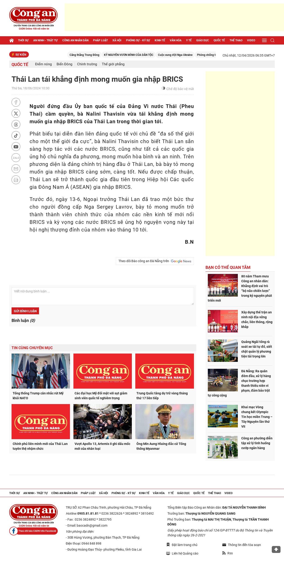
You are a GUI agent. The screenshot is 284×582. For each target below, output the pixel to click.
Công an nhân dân (75, 40)
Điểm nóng (43, 64)
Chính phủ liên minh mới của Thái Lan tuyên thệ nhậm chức (40, 446)
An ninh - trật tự (45, 40)
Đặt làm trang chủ (181, 545)
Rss (227, 553)
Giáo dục (202, 40)
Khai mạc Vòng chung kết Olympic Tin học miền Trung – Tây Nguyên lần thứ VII (256, 416)
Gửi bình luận (25, 311)
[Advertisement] (174, 17)
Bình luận (23, 320)
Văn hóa (175, 40)
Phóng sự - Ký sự (138, 40)
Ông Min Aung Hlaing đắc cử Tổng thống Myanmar (161, 446)
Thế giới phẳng (113, 64)
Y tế (189, 40)
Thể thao (236, 40)
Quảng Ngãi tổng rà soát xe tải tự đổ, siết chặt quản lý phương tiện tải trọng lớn (256, 349)
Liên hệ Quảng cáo (182, 553)
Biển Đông (64, 64)
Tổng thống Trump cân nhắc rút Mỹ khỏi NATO (38, 395)
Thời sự (23, 40)
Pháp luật (100, 40)
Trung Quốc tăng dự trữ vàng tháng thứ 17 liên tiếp (162, 395)
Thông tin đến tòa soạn (241, 545)
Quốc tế (219, 40)
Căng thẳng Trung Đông (114, 55)
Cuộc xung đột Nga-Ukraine (204, 55)
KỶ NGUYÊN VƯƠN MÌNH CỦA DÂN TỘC (158, 55)
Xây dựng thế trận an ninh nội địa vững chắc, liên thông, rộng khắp (256, 319)
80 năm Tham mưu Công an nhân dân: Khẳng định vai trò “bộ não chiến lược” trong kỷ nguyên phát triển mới (240, 288)
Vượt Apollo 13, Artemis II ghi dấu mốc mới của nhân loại (102, 446)
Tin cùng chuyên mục (32, 348)
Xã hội (116, 40)
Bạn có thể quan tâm (228, 267)
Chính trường (87, 64)
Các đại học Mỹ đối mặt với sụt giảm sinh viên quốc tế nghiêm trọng (101, 395)
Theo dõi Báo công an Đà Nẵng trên (154, 261)
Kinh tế (160, 40)
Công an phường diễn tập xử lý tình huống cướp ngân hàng (256, 443)
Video (251, 40)
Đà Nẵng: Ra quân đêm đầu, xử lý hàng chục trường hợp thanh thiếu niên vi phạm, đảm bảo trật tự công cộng (239, 383)
